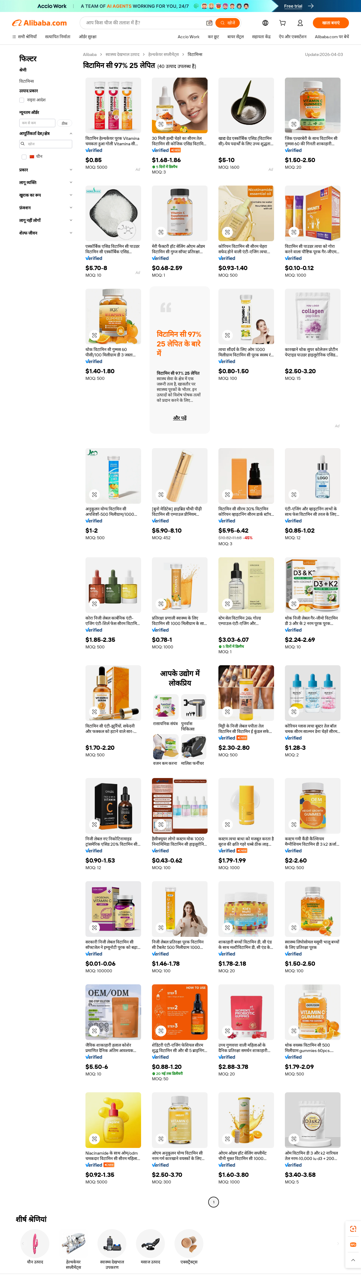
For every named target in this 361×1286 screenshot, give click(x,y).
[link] (353, 1229)
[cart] (283, 23)
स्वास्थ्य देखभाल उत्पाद (122, 54)
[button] (161, 124)
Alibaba (90, 54)
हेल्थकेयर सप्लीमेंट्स (163, 54)
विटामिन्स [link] (195, 54)
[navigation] (46, 629)
